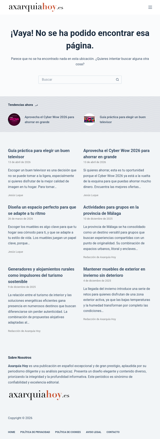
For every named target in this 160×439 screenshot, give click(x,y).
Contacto (112, 432)
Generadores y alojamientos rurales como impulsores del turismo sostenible (41, 275)
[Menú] (150, 7)
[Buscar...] (75, 79)
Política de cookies (68, 432)
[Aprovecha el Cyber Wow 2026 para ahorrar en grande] (14, 119)
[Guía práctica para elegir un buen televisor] (89, 119)
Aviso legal (93, 432)
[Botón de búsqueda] (117, 79)
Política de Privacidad (35, 432)
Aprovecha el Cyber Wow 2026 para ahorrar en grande (49, 119)
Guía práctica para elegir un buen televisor (123, 119)
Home (11, 432)
